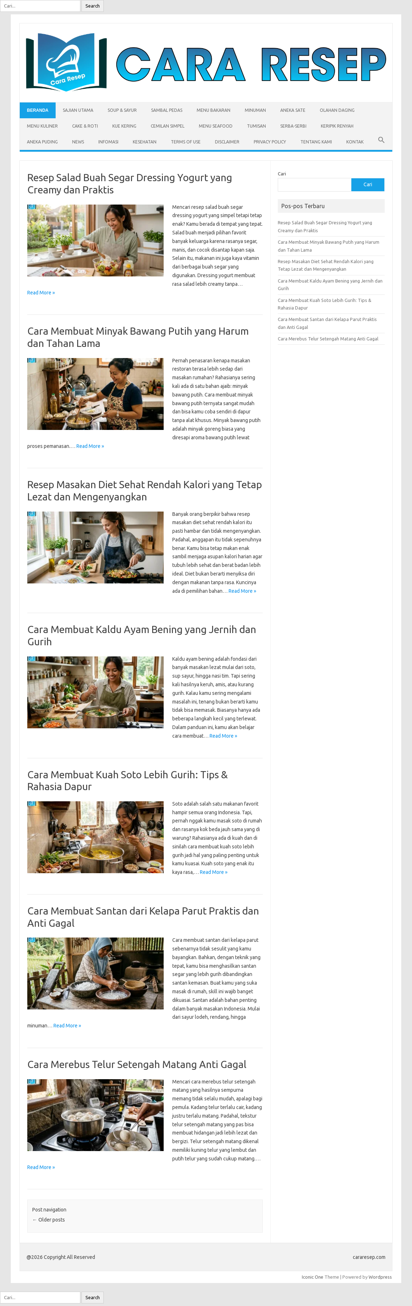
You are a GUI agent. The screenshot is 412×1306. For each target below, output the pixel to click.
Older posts (48, 1220)
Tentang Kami (316, 141)
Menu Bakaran (213, 110)
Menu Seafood (216, 126)
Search (92, 6)
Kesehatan (144, 141)
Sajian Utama (78, 110)
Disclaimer (227, 141)
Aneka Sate (292, 110)
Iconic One (312, 1276)
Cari (282, 173)
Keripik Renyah (337, 126)
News (78, 141)
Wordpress (380, 1276)
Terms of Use (186, 141)
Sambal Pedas (166, 110)
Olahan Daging (337, 110)
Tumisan (256, 126)
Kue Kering (124, 126)
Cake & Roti (85, 126)
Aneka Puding (42, 141)
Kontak (355, 141)
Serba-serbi (293, 126)
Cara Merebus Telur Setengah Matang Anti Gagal (137, 1064)
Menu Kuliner (42, 126)
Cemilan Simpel (167, 126)
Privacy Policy (270, 141)
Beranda (37, 110)
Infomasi (108, 141)
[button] (381, 142)
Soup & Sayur (122, 110)
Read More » (41, 292)
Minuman (255, 110)
